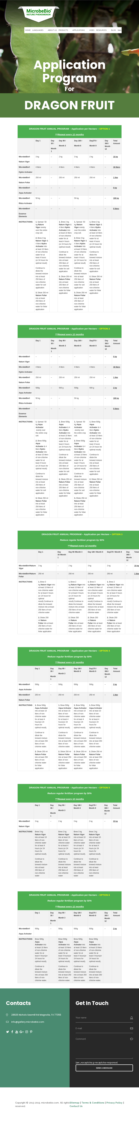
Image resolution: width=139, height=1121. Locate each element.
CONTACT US (128, 30)
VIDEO (91, 30)
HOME (27, 30)
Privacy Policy (114, 1102)
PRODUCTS (63, 30)
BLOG (113, 30)
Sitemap (75, 1102)
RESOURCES (101, 30)
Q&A (119, 30)
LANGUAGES (37, 30)
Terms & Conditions (93, 1102)
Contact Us (76, 1106)
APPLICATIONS (78, 30)
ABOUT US (52, 30)
